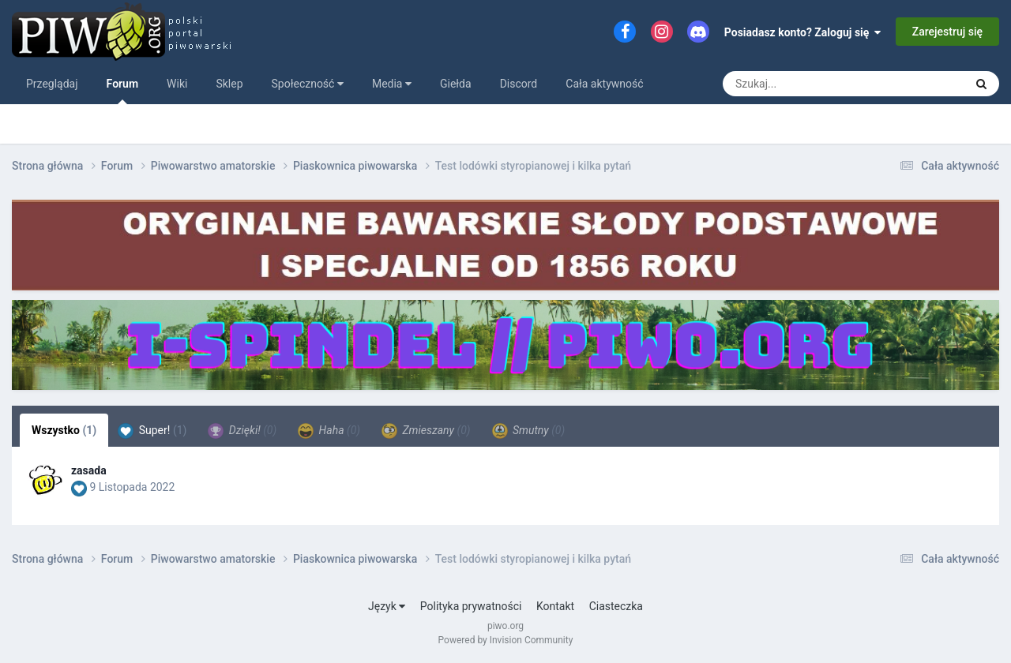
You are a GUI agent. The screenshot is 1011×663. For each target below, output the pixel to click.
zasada (89, 470)
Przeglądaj (52, 83)
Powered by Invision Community (505, 640)
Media (392, 83)
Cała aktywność (604, 83)
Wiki (177, 83)
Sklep (229, 83)
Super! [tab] (152, 431)
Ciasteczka (616, 606)
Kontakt (555, 606)
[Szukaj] (812, 83)
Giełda (456, 83)
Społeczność (308, 83)
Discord (519, 83)
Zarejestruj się (947, 31)
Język (386, 606)
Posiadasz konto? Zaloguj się (802, 32)
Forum (123, 90)
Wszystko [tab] (64, 430)
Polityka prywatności (471, 606)
